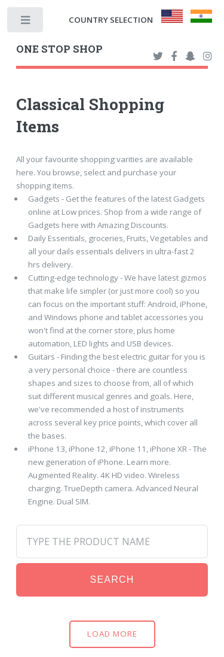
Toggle (26, 22)
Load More (112, 633)
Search (112, 579)
